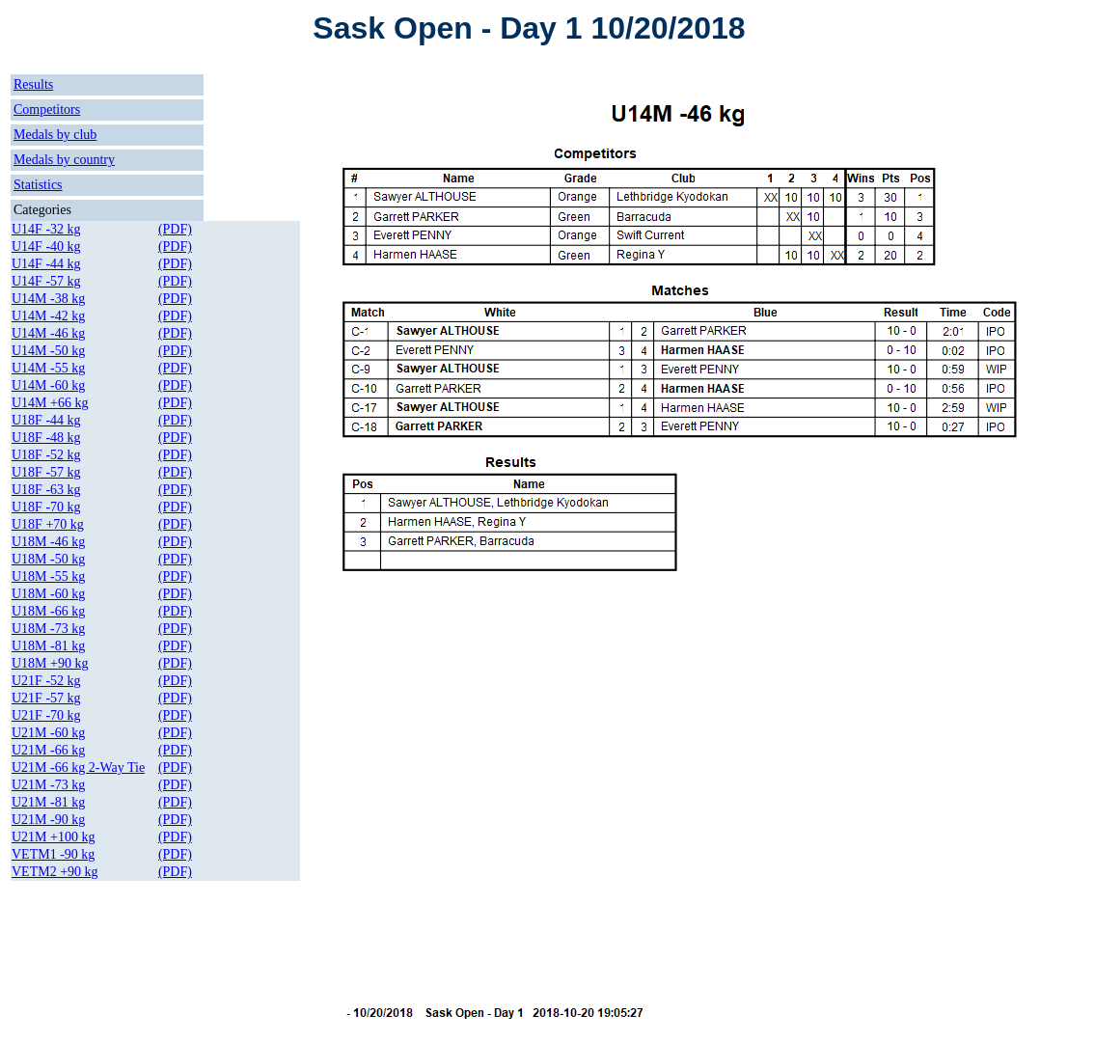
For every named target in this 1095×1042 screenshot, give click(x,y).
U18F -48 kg (46, 437)
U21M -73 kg (48, 785)
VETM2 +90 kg (55, 871)
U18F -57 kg (46, 472)
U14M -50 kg (48, 350)
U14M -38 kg (48, 298)
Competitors (47, 109)
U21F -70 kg (46, 715)
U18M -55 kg (48, 576)
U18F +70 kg (48, 524)
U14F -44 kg (46, 264)
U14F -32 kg (46, 229)
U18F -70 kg (46, 507)
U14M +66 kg (50, 403)
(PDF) (175, 229)
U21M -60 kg (48, 733)
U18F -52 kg (46, 455)
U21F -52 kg (46, 680)
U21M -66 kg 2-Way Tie (78, 767)
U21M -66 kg (48, 750)
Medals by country (64, 159)
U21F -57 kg (46, 698)
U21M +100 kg (53, 837)
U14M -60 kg (48, 385)
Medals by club (55, 134)
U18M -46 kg (48, 542)
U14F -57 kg (46, 281)
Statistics (38, 185)
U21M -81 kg (48, 802)
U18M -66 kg (48, 611)
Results (33, 84)
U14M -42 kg (48, 316)
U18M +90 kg (50, 663)
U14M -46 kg (48, 333)
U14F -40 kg (46, 246)
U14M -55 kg (48, 368)
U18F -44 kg (46, 420)
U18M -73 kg (48, 628)
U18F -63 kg (46, 489)
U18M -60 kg (48, 594)
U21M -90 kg (48, 819)
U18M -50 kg (48, 559)
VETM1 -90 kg (53, 854)
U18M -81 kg (48, 646)
